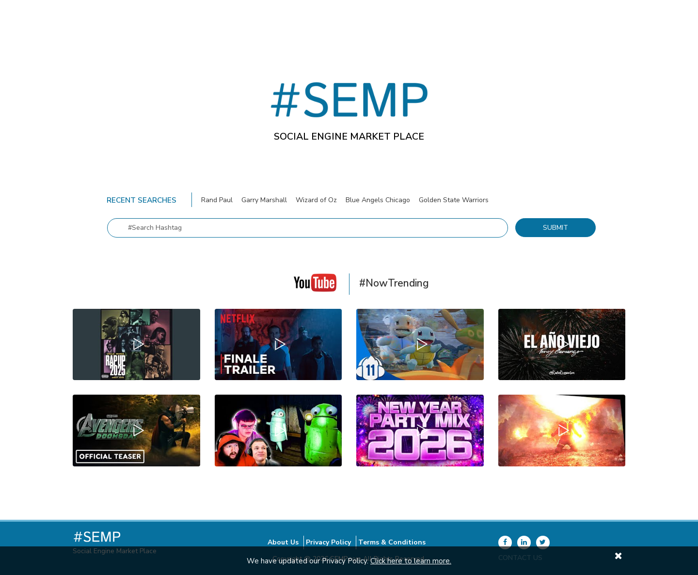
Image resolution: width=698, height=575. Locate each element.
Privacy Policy (328, 542)
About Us (283, 542)
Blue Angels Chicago (379, 200)
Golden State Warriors (454, 200)
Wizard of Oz (317, 200)
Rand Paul (218, 200)
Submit (555, 227)
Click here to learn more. (410, 561)
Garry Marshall (264, 200)
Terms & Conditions (392, 542)
